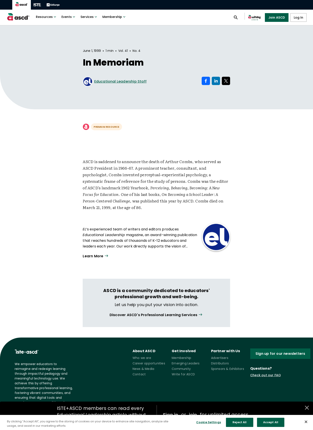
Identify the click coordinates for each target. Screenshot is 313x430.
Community (181, 369)
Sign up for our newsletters (280, 353)
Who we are (142, 358)
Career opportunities (149, 363)
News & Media (143, 369)
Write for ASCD (183, 374)
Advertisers (219, 358)
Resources (46, 17)
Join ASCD (276, 17)
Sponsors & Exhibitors (227, 369)
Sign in (170, 415)
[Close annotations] (306, 407)
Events (68, 17)
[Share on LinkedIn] (216, 81)
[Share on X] (226, 81)
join (193, 415)
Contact (139, 374)
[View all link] (156, 315)
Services (89, 17)
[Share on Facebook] (206, 81)
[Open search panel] (235, 17)
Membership (114, 17)
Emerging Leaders (185, 363)
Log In (298, 17)
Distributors (220, 363)
